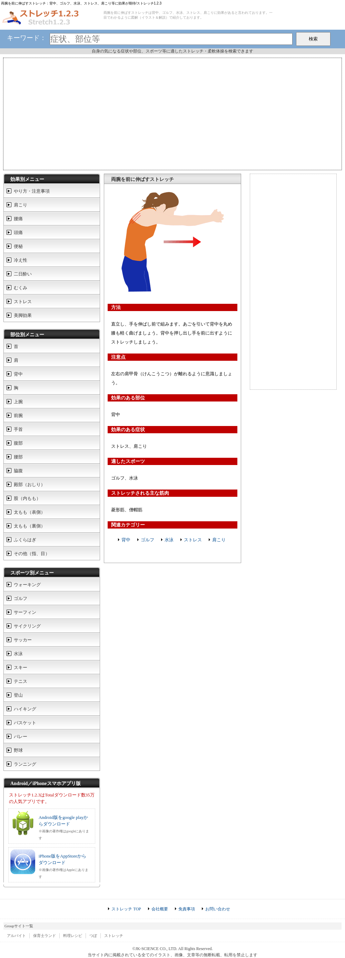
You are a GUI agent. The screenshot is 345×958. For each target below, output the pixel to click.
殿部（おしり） (29, 484)
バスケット (25, 722)
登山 (18, 695)
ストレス (193, 539)
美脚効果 (23, 315)
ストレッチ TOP (126, 909)
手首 (18, 429)
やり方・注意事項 (32, 191)
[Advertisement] (172, 113)
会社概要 (159, 909)
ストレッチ (113, 935)
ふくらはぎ (25, 539)
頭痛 (18, 232)
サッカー (23, 639)
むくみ (20, 287)
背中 (125, 539)
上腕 (18, 401)
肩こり (219, 539)
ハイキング (25, 709)
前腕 (18, 415)
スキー (20, 667)
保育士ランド (44, 935)
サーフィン (25, 612)
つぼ (93, 935)
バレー (20, 736)
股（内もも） (27, 498)
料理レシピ (72, 935)
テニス (20, 681)
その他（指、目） (32, 553)
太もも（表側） (29, 512)
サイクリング (27, 626)
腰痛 (18, 218)
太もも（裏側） (29, 526)
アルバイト (16, 935)
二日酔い (23, 274)
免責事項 (186, 909)
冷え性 (20, 260)
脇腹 (18, 470)
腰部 (18, 456)
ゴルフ (147, 539)
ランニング (25, 764)
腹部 (18, 443)
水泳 (169, 539)
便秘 (18, 246)
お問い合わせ (217, 909)
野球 (18, 750)
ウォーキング (27, 584)
